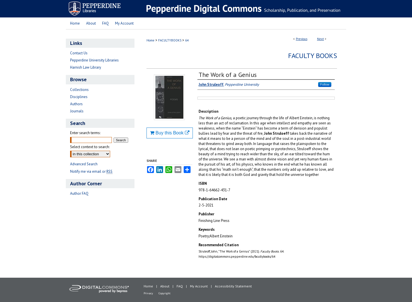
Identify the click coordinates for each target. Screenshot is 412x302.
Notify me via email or (91, 171)
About (164, 286)
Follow (324, 84)
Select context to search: (90, 146)
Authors (76, 104)
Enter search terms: (85, 132)
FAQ (180, 286)
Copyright (165, 293)
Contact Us (79, 53)
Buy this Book (169, 132)
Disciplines (79, 96)
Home (150, 40)
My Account (199, 286)
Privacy (148, 293)
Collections (79, 89)
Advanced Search (84, 164)
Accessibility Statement (233, 286)
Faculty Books (312, 55)
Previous (301, 39)
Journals (77, 111)
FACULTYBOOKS (169, 40)
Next (320, 39)
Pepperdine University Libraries (94, 60)
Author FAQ (79, 193)
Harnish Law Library (85, 67)
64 (187, 40)
